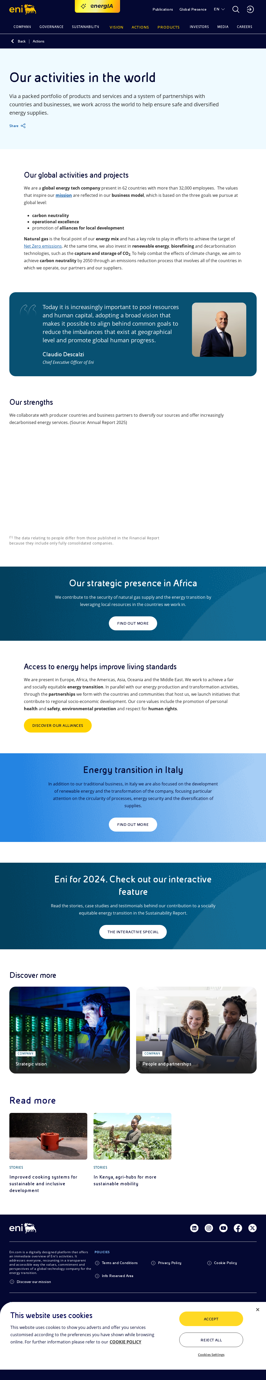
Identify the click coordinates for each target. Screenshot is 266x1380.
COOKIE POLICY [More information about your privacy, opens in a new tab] (125, 1342)
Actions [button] (140, 27)
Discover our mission (34, 1282)
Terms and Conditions (120, 1263)
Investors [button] (199, 27)
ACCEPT (211, 1319)
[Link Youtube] (223, 1228)
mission (64, 195)
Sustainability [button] (85, 27)
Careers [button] (244, 27)
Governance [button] (51, 27)
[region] (133, 1341)
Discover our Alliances (57, 725)
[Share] (17, 125)
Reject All (211, 1340)
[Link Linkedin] (194, 1228)
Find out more (133, 623)
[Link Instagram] (209, 1228)
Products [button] (168, 27)
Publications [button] (162, 9)
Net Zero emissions (43, 246)
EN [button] (216, 9)
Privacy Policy (170, 1263)
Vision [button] (117, 27)
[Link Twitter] (252, 1228)
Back (22, 41)
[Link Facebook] (238, 1228)
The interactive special (133, 932)
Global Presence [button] (193, 9)
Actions (38, 41)
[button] (23, 9)
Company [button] (22, 27)
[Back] (12, 41)
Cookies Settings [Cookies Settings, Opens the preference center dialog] (211, 1354)
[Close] (257, 1309)
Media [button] (223, 27)
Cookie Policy (225, 1263)
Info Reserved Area (118, 1276)
